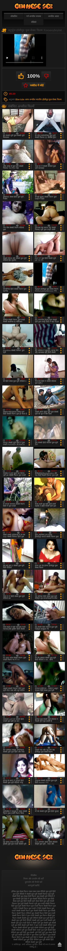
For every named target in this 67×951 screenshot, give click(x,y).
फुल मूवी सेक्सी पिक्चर (39, 894)
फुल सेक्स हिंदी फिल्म (28, 896)
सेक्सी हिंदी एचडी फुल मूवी (37, 930)
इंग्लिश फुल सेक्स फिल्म (19, 891)
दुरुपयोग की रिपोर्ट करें (33, 882)
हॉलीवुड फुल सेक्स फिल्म (51, 99)
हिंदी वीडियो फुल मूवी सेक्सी (40, 940)
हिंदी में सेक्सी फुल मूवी (41, 937)
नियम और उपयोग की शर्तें (33, 878)
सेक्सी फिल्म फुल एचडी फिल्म (32, 906)
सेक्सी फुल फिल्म (41, 915)
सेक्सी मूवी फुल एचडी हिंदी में (21, 923)
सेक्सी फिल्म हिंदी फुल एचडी (45, 913)
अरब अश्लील (30, 99)
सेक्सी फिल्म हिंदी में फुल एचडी (23, 915)
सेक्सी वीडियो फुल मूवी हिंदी (44, 928)
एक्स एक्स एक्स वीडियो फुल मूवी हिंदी (42, 891)
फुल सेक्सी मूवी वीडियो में (46, 896)
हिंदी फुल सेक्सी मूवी (30, 932)
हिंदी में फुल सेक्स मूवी (34, 935)
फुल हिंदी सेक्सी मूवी (27, 901)
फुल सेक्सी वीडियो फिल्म (38, 899)
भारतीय (39, 99)
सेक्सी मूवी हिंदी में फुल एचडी (32, 925)
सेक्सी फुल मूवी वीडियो (30, 918)
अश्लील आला (53, 16)
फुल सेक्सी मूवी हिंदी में (21, 899)
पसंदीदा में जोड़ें (36, 85)
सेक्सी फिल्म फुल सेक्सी (29, 911)
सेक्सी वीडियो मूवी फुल (19, 930)
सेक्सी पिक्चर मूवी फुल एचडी (34, 903)
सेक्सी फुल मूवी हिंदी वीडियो (21, 920)
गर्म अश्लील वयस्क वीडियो (33, 19)
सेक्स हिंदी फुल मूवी (42, 901)
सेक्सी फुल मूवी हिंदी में (46, 918)
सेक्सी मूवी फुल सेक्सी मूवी (42, 923)
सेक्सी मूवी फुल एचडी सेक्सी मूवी (43, 920)
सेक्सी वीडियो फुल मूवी (26, 928)
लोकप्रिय (14, 16)
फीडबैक (34, 875)
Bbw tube (19, 99)
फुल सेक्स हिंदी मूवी (34, 6)
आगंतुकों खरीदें (33, 885)
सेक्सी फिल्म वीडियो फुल (25, 913)
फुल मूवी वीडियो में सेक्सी (22, 894)
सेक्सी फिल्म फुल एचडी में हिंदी (30, 908)
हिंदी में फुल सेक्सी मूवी (25, 937)
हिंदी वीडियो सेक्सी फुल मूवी (39, 941)
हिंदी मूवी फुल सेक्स (45, 932)
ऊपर (60, 944)
